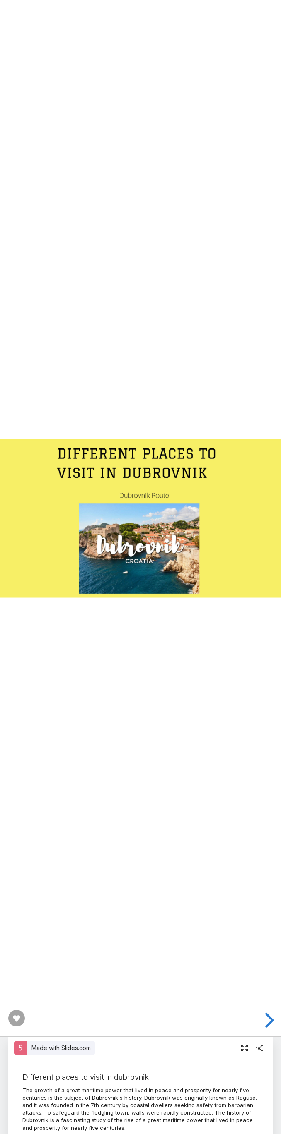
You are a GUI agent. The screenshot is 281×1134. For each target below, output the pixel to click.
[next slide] (268, 1020)
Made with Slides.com (61, 1047)
